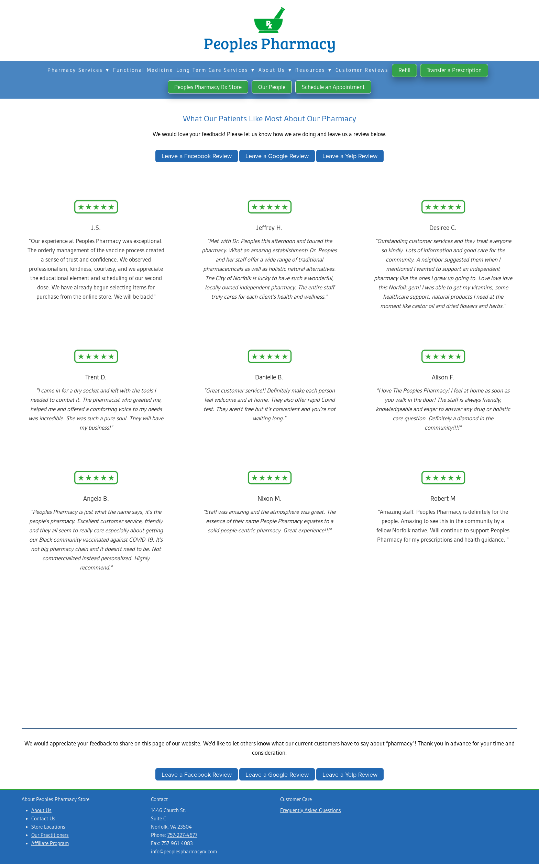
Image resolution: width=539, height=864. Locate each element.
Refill (404, 70)
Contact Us (43, 819)
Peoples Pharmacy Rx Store (208, 87)
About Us (275, 70)
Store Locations (48, 827)
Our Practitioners (50, 835)
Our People (271, 87)
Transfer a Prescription (454, 70)
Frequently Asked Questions (310, 810)
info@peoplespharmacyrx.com (184, 852)
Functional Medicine (143, 70)
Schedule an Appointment (333, 87)
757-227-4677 (182, 835)
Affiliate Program (50, 843)
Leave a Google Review (277, 156)
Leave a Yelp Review (349, 156)
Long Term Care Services (215, 70)
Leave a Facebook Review (197, 156)
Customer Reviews (362, 70)
